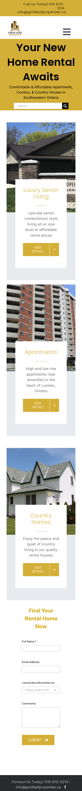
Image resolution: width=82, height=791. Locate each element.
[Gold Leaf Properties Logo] (15, 22)
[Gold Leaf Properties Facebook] (65, 787)
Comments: (29, 703)
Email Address (30, 662)
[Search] (65, 106)
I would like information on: (38, 682)
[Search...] (38, 106)
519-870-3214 (57, 6)
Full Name (29, 641)
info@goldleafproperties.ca (41, 12)
